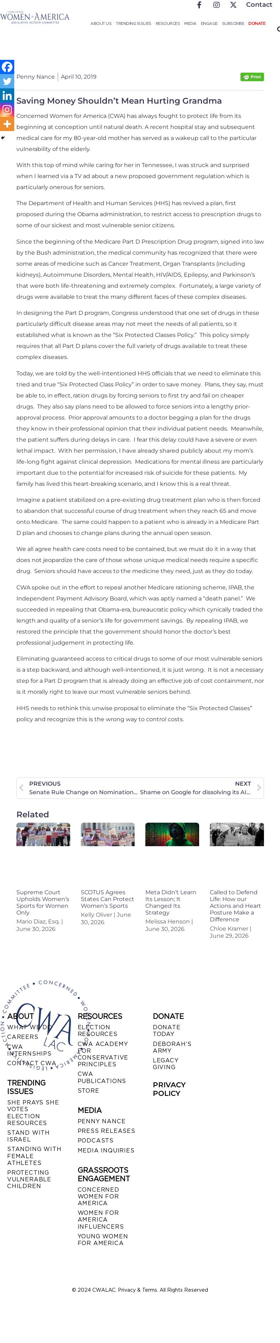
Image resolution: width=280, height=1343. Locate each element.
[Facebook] (7, 67)
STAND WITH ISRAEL (28, 1136)
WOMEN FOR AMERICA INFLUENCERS (101, 1219)
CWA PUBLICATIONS (102, 1077)
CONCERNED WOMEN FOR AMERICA (98, 1196)
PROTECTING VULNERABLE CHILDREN (29, 1179)
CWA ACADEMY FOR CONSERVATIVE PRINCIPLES (103, 1054)
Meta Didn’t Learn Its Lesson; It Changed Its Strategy (170, 902)
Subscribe (233, 23)
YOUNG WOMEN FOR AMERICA (103, 1239)
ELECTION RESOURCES (98, 1030)
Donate (256, 23)
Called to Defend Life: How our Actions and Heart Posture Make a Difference (235, 906)
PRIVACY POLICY (169, 1089)
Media (190, 23)
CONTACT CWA (32, 1063)
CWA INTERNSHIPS (29, 1050)
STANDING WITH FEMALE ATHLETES (34, 1156)
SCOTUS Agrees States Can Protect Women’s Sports (107, 899)
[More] (7, 124)
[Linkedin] (7, 95)
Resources (168, 23)
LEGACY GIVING (166, 1064)
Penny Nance (102, 1121)
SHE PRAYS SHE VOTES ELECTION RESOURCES (33, 1112)
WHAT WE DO (29, 1027)
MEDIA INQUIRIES (106, 1150)
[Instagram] (7, 110)
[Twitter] (7, 81)
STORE (88, 1090)
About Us (101, 23)
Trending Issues (133, 23)
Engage (209, 23)
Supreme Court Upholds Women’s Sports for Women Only (42, 902)
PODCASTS (96, 1140)
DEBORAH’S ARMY (172, 1047)
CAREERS (22, 1037)
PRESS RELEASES (106, 1131)
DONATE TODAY (167, 1030)
